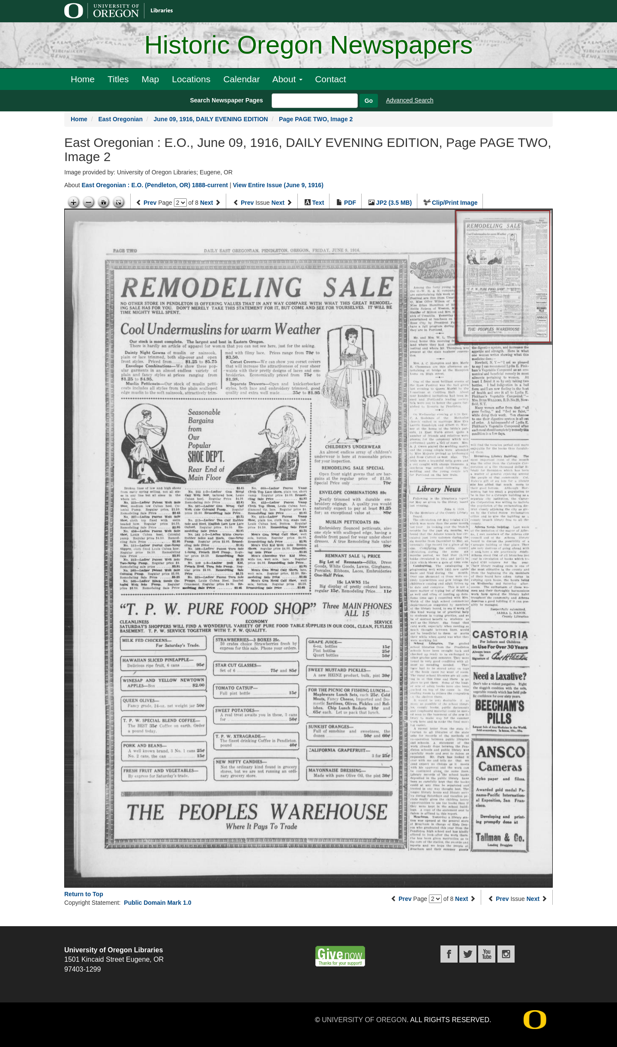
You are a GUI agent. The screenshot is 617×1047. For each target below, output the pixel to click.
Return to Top (83, 894)
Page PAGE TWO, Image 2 (316, 119)
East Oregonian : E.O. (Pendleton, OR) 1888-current (154, 185)
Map (150, 79)
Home (83, 79)
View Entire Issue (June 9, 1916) (278, 185)
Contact (330, 79)
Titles (118, 79)
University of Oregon (364, 1019)
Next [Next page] (206, 202)
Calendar (241, 79)
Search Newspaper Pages (226, 100)
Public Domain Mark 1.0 (157, 902)
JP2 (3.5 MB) (394, 202)
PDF (350, 202)
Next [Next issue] (278, 202)
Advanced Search (410, 100)
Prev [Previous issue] (247, 202)
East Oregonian (120, 119)
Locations (191, 79)
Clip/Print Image (455, 202)
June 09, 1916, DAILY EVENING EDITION (211, 119)
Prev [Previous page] (150, 202)
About (287, 79)
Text (318, 202)
